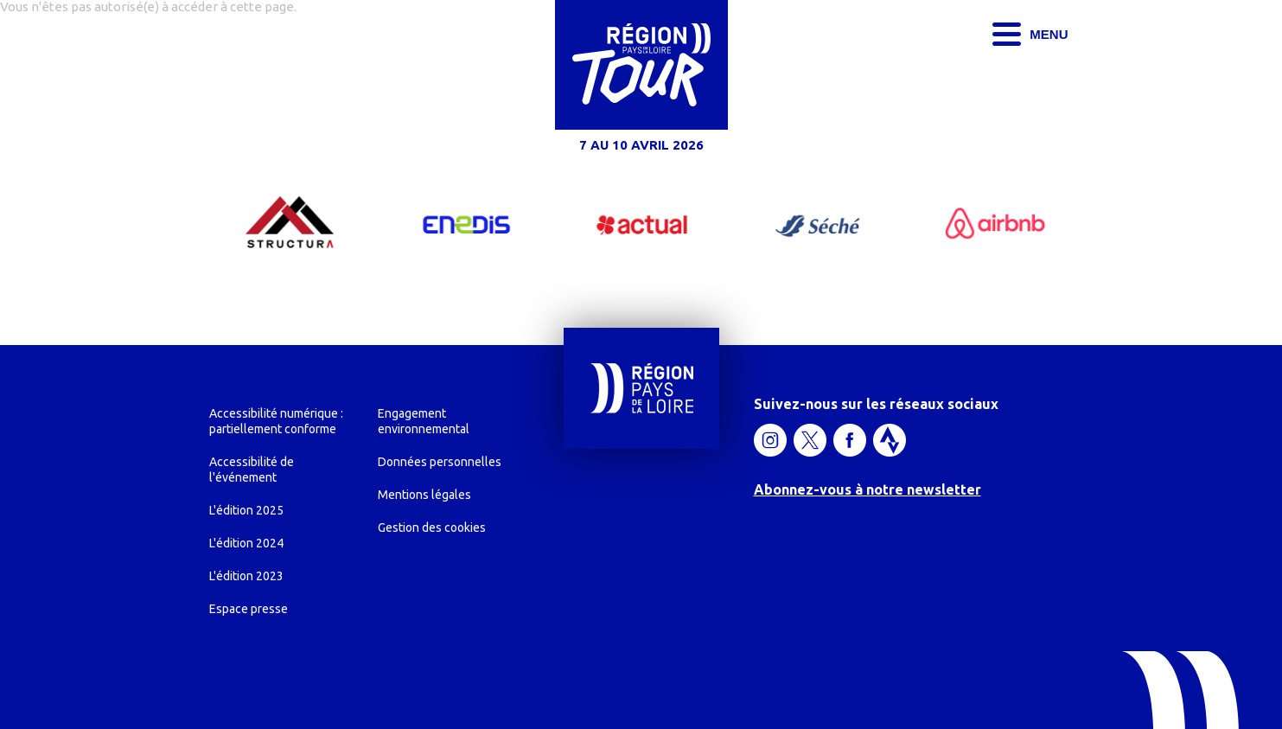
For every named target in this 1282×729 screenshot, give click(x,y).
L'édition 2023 (246, 576)
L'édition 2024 (246, 543)
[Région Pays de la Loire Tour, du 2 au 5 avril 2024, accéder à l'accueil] (641, 80)
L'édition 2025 (246, 510)
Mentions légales (424, 495)
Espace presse (248, 609)
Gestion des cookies (432, 527)
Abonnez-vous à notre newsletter (867, 489)
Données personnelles (439, 462)
